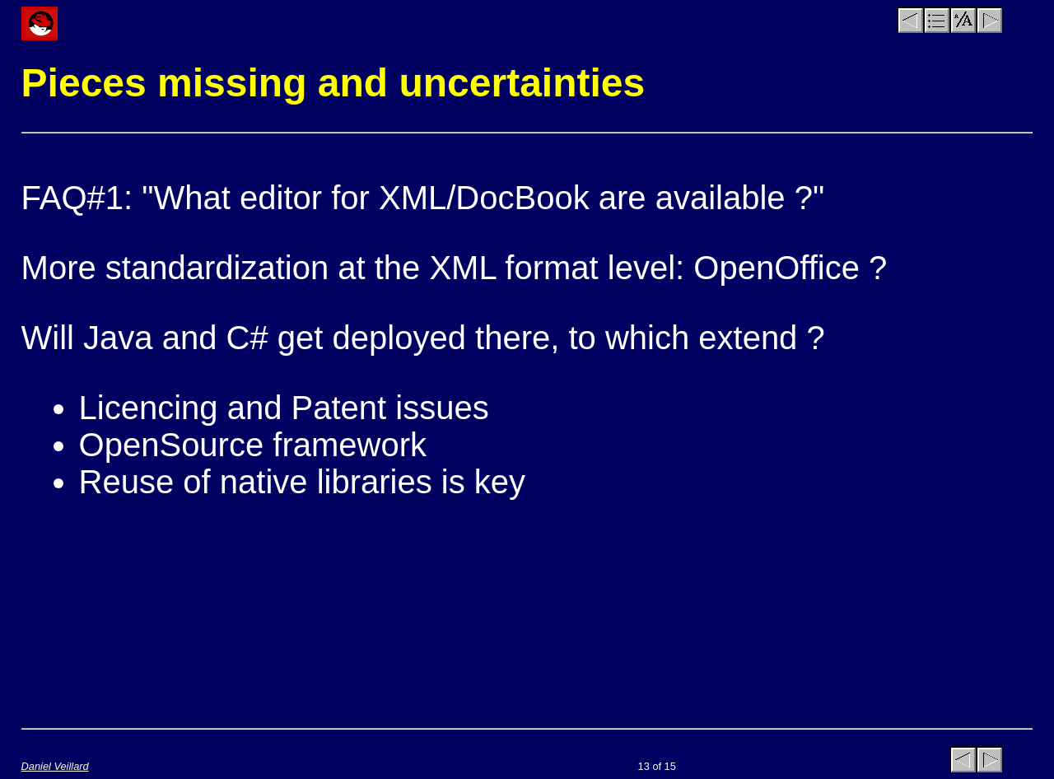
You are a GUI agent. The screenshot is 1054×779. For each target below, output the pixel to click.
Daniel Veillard (55, 766)
